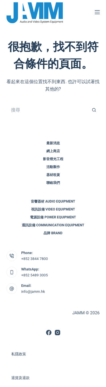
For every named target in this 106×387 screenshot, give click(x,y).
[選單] (97, 12)
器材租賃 (53, 175)
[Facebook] (48, 332)
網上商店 (53, 151)
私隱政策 (18, 354)
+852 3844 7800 (34, 259)
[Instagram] (57, 332)
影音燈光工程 (53, 159)
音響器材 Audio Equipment (53, 201)
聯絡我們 (53, 183)
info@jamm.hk (33, 291)
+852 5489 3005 (34, 275)
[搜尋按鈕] (94, 110)
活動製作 (53, 167)
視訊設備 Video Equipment (53, 209)
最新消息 (53, 143)
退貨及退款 (20, 378)
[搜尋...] (47, 110)
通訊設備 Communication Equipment (53, 225)
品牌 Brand (53, 233)
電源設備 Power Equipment (53, 217)
